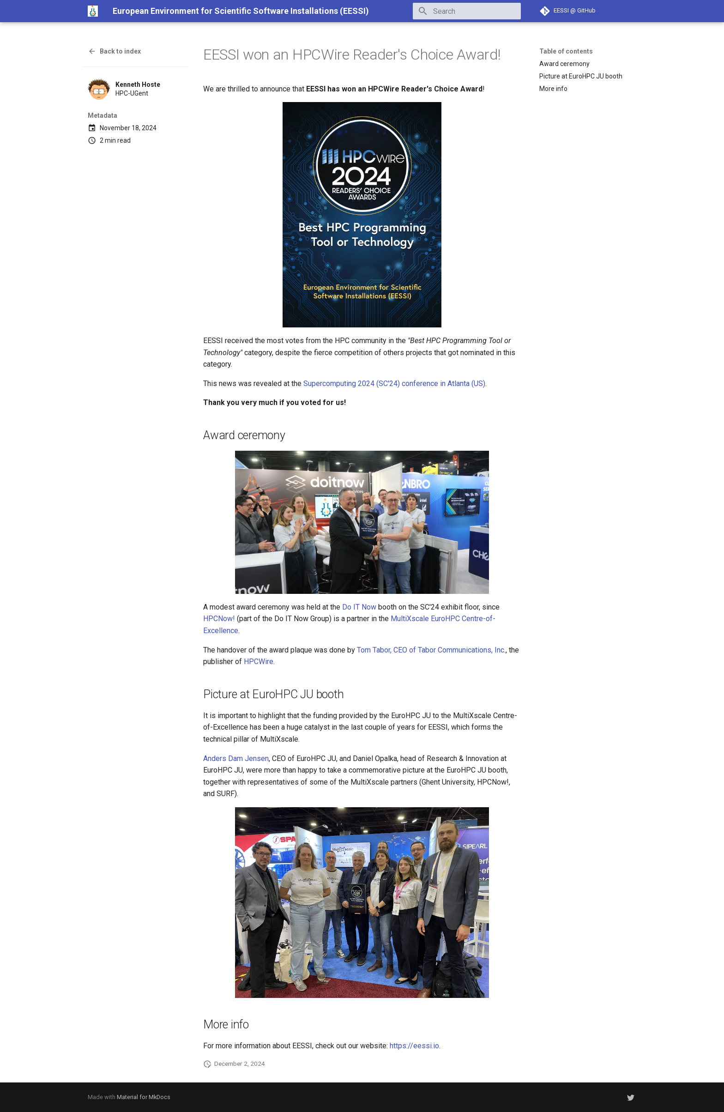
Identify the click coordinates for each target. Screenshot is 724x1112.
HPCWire (258, 661)
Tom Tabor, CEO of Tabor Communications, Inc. (431, 650)
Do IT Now (359, 607)
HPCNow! (219, 618)
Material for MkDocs (143, 1097)
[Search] (467, 11)
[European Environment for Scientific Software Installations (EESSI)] (93, 11)
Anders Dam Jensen (236, 758)
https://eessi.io (414, 1045)
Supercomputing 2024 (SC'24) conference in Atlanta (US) (394, 383)
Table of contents (566, 51)
